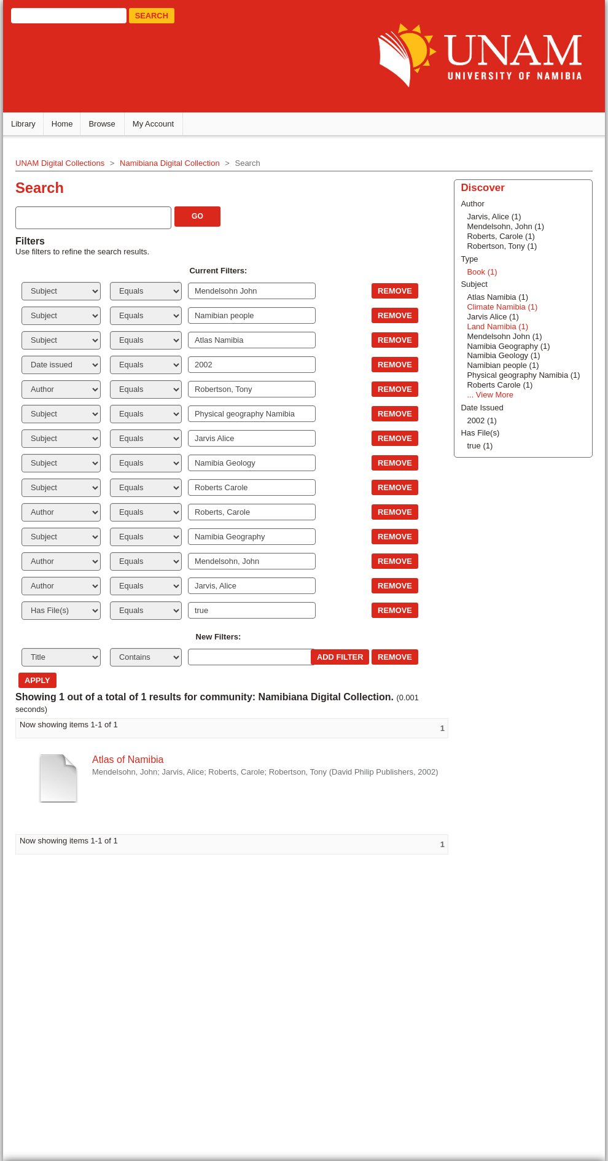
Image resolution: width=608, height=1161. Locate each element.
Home (64, 123)
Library (25, 123)
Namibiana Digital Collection (172, 162)
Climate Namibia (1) (501, 306)
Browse (104, 123)
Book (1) (481, 271)
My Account (155, 123)
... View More (489, 394)
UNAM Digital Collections (61, 162)
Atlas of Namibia (130, 759)
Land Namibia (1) (497, 325)
